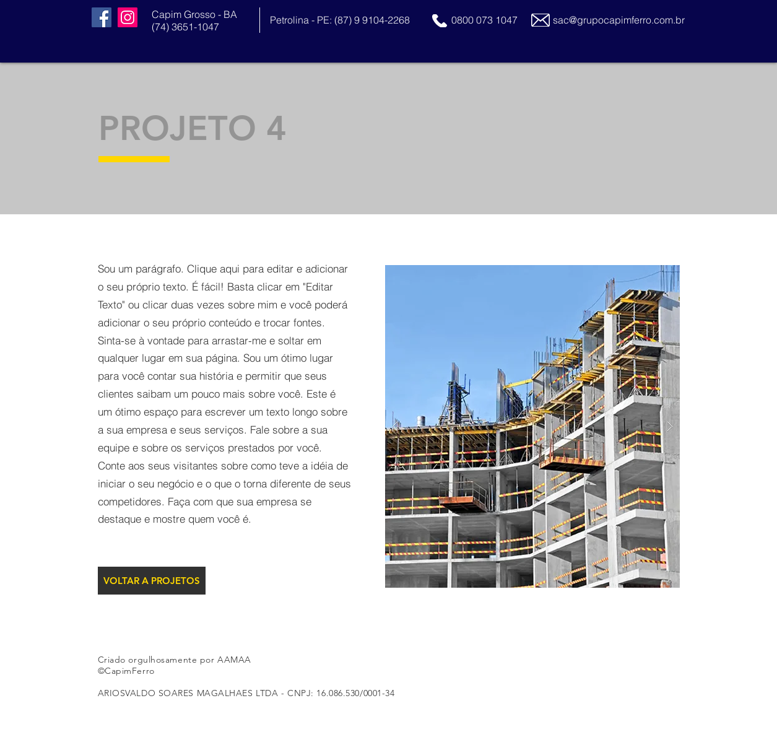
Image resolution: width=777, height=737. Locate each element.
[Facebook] (101, 17)
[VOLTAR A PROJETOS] (152, 581)
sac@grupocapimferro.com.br (619, 20)
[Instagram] (127, 17)
